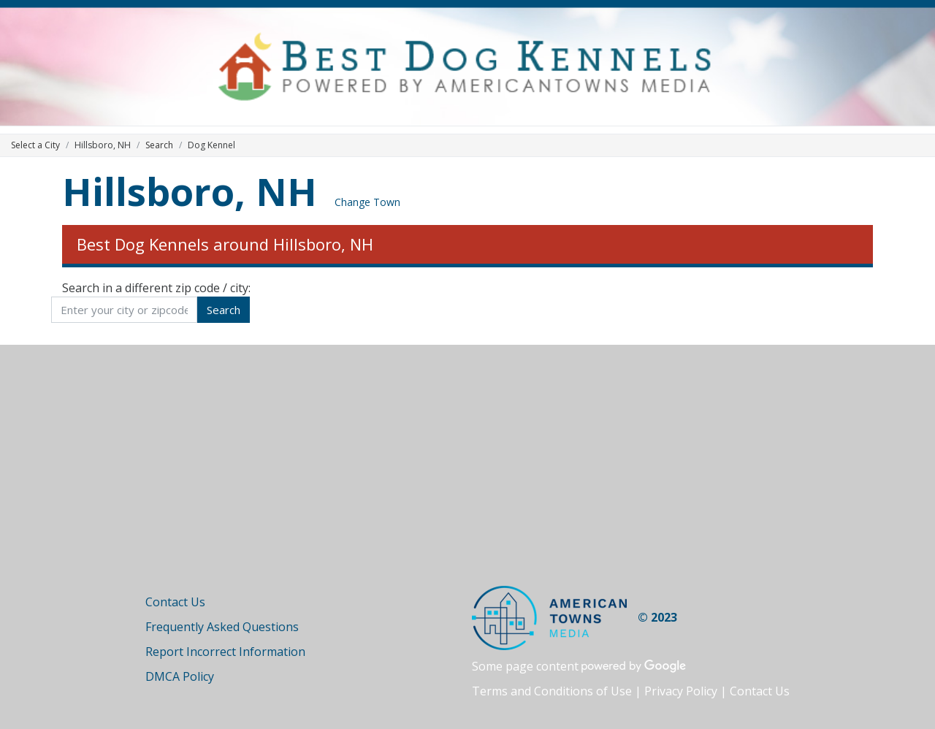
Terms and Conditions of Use (552, 691)
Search (159, 145)
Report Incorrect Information (225, 652)
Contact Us (175, 602)
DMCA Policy (179, 676)
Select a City (35, 145)
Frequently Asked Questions (222, 627)
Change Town (367, 202)
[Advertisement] (467, 476)
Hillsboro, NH (189, 191)
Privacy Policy (680, 691)
